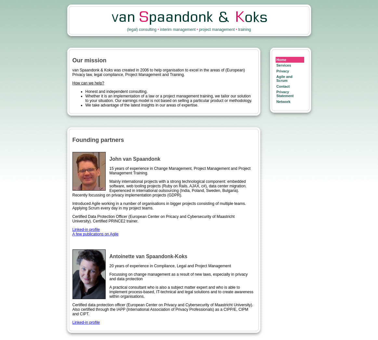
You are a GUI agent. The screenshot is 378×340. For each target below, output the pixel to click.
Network (283, 102)
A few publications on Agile (95, 234)
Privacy (282, 71)
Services (283, 65)
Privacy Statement (284, 94)
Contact (283, 86)
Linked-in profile (86, 229)
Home (281, 60)
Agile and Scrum (284, 78)
